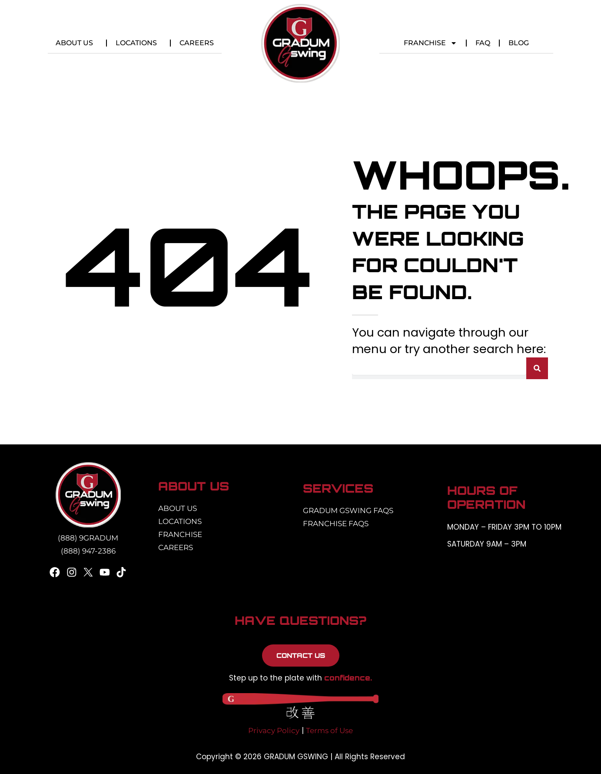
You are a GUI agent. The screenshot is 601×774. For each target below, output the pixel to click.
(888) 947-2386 (88, 551)
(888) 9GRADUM (88, 538)
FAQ (482, 43)
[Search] (537, 368)
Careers (196, 43)
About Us (76, 43)
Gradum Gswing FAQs (348, 510)
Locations (138, 43)
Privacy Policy (273, 730)
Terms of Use (329, 730)
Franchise (430, 43)
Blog (518, 43)
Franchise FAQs (336, 523)
